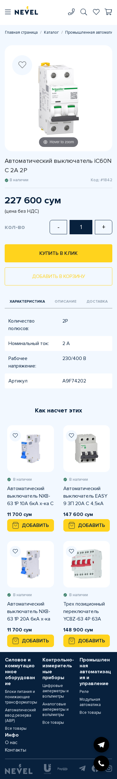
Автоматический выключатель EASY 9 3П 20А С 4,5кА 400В (85, 496)
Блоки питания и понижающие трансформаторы (21, 697)
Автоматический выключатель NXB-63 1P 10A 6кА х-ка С (30, 496)
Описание (65, 301)
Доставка (97, 301)
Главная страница (21, 32)
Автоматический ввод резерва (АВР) (20, 715)
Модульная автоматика (90, 702)
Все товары (16, 728)
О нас (11, 742)
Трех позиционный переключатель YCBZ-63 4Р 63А (84, 611)
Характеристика (27, 301)
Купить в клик (58, 253)
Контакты (15, 750)
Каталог (51, 32)
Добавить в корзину (58, 276)
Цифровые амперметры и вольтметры (55, 691)
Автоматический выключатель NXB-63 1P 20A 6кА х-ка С (28, 612)
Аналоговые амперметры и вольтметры (55, 709)
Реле (84, 691)
